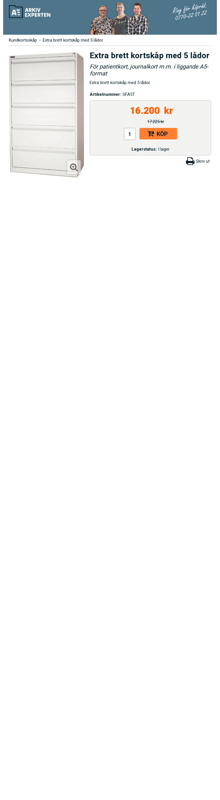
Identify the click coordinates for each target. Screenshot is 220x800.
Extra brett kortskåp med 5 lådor (73, 40)
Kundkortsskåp (23, 40)
